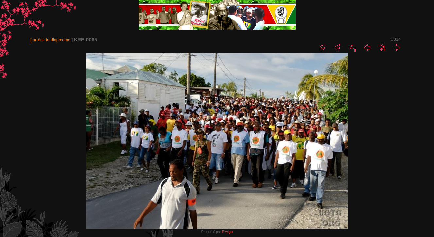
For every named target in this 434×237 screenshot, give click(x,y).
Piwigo (227, 232)
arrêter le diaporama (51, 39)
